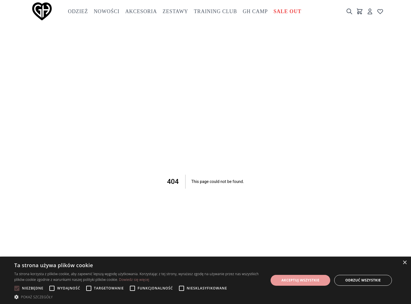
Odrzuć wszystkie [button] (363, 280)
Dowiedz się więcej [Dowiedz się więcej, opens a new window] (134, 279)
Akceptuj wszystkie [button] (300, 280)
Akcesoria (141, 11)
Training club (215, 11)
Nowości (106, 11)
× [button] (404, 263)
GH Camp (255, 11)
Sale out (287, 11)
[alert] (205, 280)
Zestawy (175, 11)
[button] (137, 297)
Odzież (78, 11)
